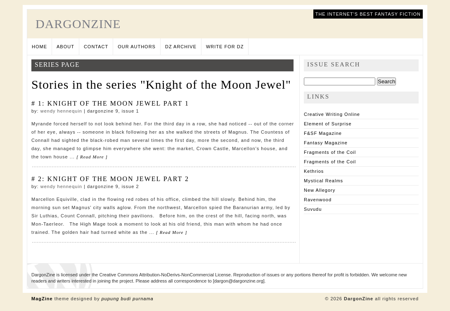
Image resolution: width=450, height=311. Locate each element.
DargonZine (78, 24)
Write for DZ (225, 46)
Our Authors (137, 46)
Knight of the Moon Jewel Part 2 (118, 178)
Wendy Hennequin (61, 110)
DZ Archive (181, 46)
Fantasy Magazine (326, 142)
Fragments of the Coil (330, 152)
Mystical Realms (323, 180)
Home (39, 46)
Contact (96, 46)
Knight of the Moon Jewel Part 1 (118, 103)
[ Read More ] (92, 156)
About (65, 46)
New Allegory (319, 190)
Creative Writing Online (332, 114)
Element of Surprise (328, 123)
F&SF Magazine (323, 133)
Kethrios (314, 171)
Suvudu (313, 209)
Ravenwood (318, 199)
